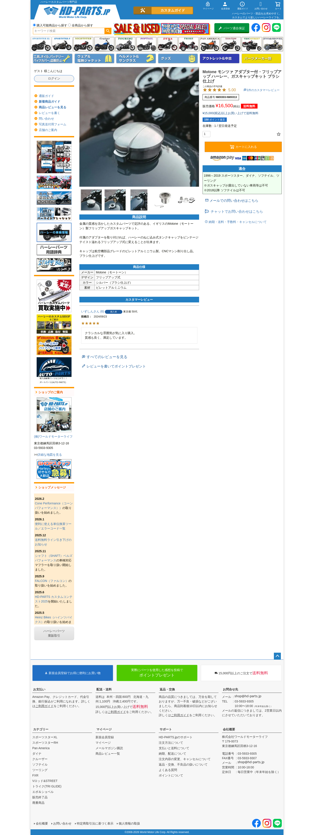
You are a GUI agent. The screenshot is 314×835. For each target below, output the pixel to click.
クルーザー (40, 759)
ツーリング (125, 44)
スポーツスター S (62, 44)
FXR (35, 775)
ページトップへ (277, 656)
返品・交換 (167, 689)
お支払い (39, 689)
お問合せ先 (230, 689)
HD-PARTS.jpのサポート (176, 737)
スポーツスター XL (41, 44)
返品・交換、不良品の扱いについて (183, 764)
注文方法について (171, 742)
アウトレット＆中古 (219, 58)
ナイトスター (83, 44)
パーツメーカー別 (261, 58)
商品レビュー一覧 (108, 753)
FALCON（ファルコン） (51, 581)
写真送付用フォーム (52, 124)
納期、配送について (172, 753)
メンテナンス (52, 58)
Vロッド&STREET (45, 781)
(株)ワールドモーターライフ (53, 436)
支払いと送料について (174, 748)
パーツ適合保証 (232, 28)
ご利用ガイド (44, 706)
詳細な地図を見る (50, 454)
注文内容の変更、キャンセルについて (185, 759)
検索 (107, 31)
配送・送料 (104, 689)
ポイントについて (171, 775)
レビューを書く (49, 113)
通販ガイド (46, 96)
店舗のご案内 (48, 130)
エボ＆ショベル (43, 792)
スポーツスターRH (45, 742)
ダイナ (167, 44)
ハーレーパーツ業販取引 (54, 633)
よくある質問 (168, 770)
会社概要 (229, 729)
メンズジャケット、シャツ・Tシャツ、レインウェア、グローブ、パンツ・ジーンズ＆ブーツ (94, 58)
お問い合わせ (62, 823)
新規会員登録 (105, 737)
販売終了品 (40, 797)
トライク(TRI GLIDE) (188, 44)
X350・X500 (231, 44)
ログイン (54, 78)
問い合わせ (46, 118)
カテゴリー (40, 729)
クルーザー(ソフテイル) (104, 44)
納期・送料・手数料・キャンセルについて (237, 222)
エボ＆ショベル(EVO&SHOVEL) (273, 44)
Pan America (210, 44)
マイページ (104, 729)
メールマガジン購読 (109, 748)
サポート (166, 729)
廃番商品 (38, 802)
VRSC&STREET (252, 44)
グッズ (178, 58)
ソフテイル (146, 44)
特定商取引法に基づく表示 (95, 823)
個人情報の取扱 (129, 823)
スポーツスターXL (44, 737)
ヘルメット (136, 58)
